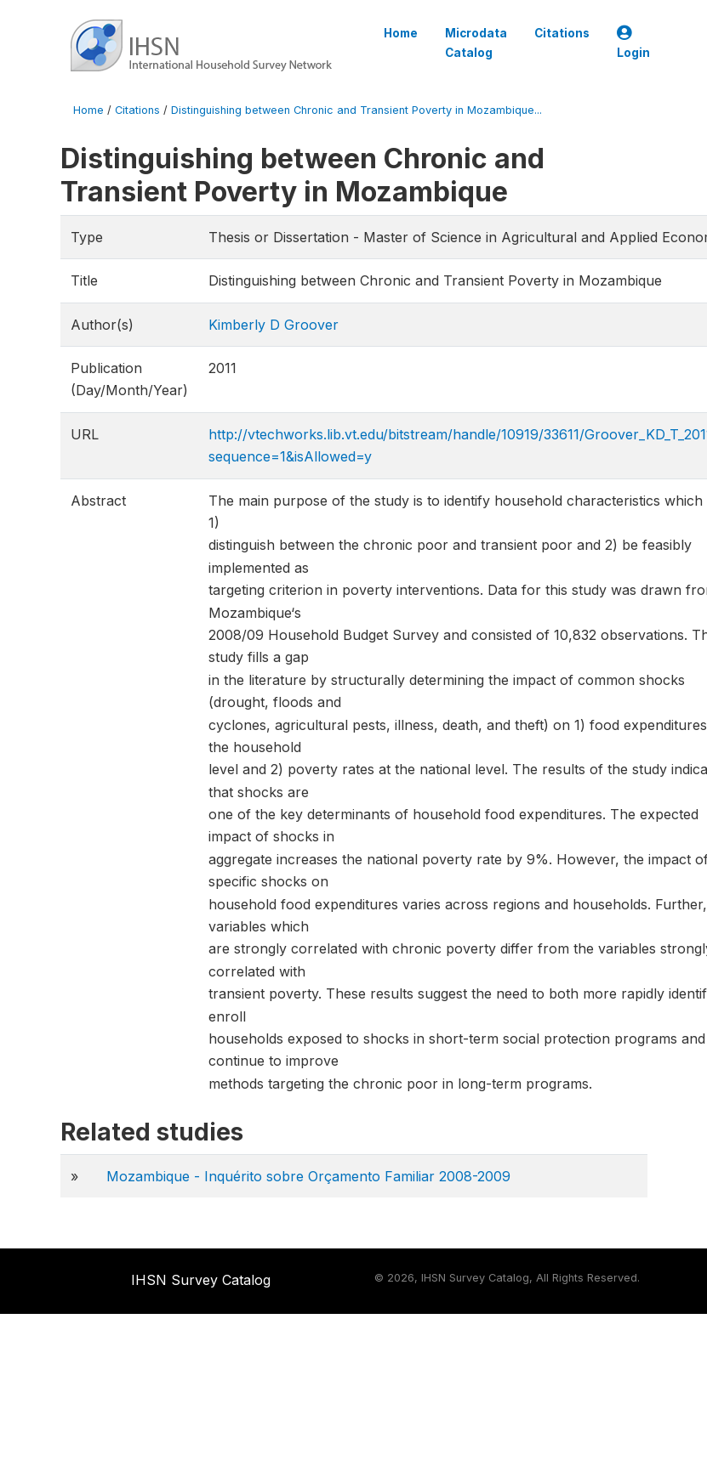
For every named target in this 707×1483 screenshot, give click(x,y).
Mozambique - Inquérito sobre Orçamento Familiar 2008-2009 (308, 1176)
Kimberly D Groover (273, 324)
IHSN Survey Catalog (201, 1279)
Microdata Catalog (476, 42)
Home (401, 33)
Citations (562, 33)
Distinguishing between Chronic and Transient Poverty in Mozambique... (356, 110)
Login (633, 43)
